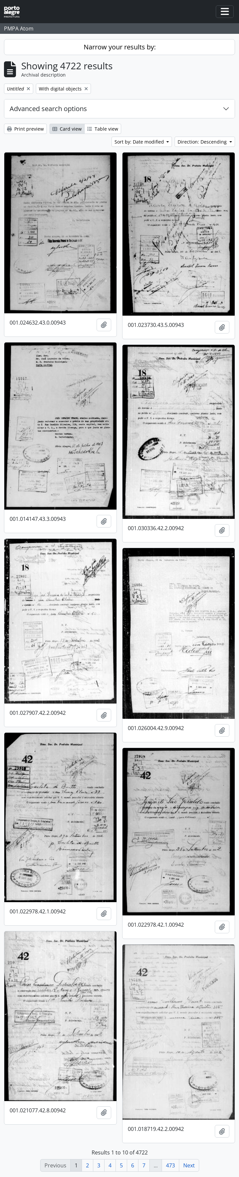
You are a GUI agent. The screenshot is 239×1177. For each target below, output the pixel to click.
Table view (102, 129)
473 (170, 1165)
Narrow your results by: (120, 46)
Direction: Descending (203, 142)
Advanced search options (48, 108)
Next (189, 1165)
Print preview (25, 129)
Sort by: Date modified (140, 142)
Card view (67, 129)
